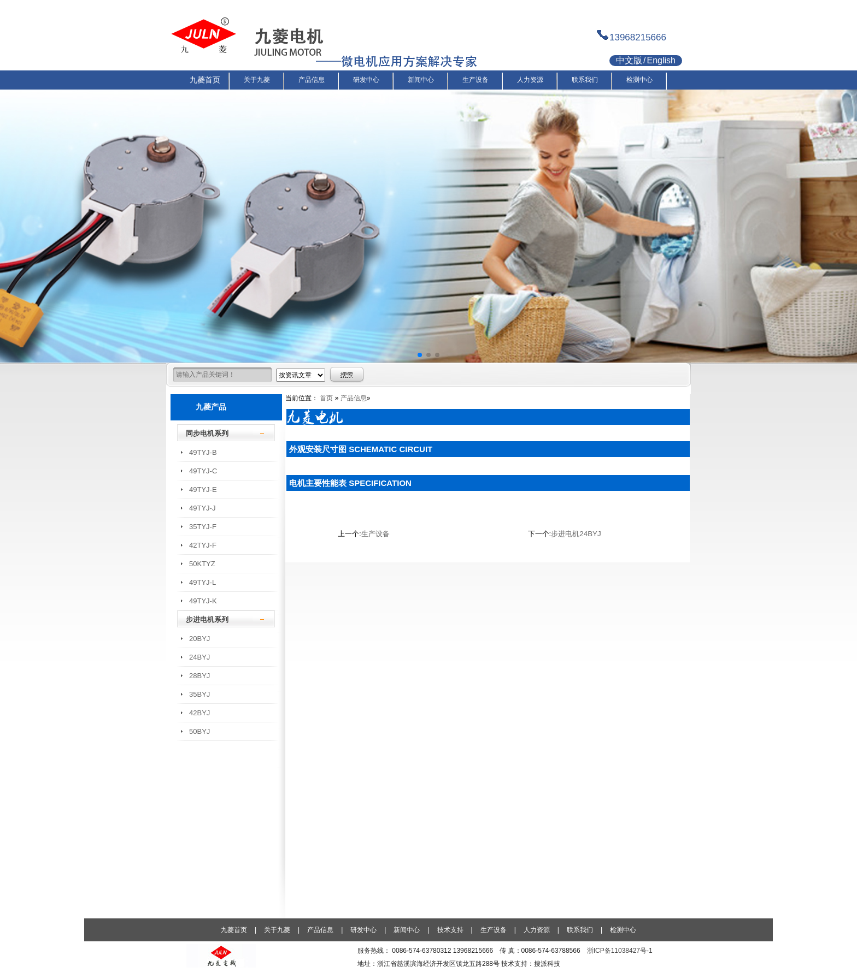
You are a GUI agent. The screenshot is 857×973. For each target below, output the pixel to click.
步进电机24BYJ (576, 534)
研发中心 (363, 930)
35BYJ (199, 694)
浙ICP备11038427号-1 (620, 950)
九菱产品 (211, 406)
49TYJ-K (203, 601)
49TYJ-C (203, 471)
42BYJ (199, 713)
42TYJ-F (202, 545)
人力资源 (537, 930)
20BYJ (199, 638)
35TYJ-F (202, 527)
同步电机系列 (207, 433)
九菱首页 (234, 930)
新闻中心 (407, 930)
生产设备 (375, 534)
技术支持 (450, 930)
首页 (326, 398)
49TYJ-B (203, 452)
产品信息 (354, 398)
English (661, 60)
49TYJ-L (202, 582)
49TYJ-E (203, 489)
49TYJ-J (202, 508)
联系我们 (580, 930)
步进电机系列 (207, 619)
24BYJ (199, 657)
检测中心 (623, 930)
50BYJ (199, 731)
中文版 (629, 60)
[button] (420, 355)
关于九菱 (277, 930)
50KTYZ (202, 564)
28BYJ (199, 676)
